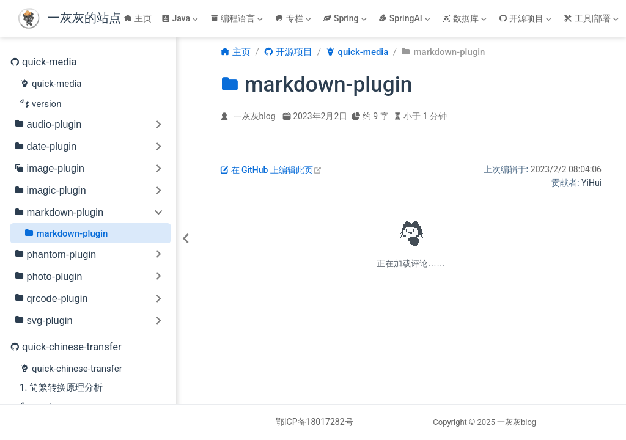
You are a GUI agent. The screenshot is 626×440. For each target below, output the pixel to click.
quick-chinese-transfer (71, 368)
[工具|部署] (592, 18)
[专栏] (294, 18)
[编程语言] (238, 18)
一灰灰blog (255, 116)
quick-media (50, 83)
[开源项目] (526, 18)
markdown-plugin (66, 233)
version (40, 103)
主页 (137, 18)
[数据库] (465, 18)
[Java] (181, 18)
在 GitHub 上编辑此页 (271, 170)
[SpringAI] (405, 18)
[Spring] (345, 18)
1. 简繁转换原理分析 (61, 387)
